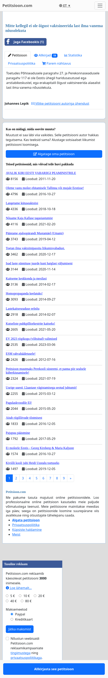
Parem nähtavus (56, 63)
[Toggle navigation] (100, 6)
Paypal (20, 626)
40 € (13, 612)
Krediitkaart (24, 631)
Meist (16, 546)
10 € (26, 607)
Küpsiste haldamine (27, 541)
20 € (41, 607)
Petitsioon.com (17, 5)
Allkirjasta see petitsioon (54, 121)
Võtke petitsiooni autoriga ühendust (60, 103)
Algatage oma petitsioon (53, 165)
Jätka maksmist (19, 641)
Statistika (73, 55)
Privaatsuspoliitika (21, 63)
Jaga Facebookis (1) (24, 41)
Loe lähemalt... (19, 599)
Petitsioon (17, 55)
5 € (12, 607)
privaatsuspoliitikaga (26, 669)
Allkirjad (45, 55)
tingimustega (21, 664)
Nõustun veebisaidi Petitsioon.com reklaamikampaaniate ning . (27, 659)
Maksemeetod (16, 621)
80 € (28, 612)
